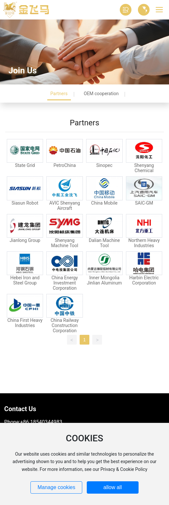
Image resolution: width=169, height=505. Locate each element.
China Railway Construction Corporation (65, 325)
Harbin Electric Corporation (144, 280)
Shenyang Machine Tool (64, 243)
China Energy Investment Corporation (64, 283)
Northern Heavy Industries (144, 243)
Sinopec (104, 165)
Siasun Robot (25, 203)
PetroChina (64, 165)
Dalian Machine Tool (104, 243)
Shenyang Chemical (144, 168)
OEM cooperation (101, 93)
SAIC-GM (144, 203)
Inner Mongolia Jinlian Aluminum (104, 280)
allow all (112, 487)
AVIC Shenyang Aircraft (64, 205)
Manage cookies (56, 487)
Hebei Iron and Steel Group (24, 280)
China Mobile (104, 203)
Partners (59, 93)
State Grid (25, 165)
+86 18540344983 (41, 422)
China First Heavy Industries (25, 323)
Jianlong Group (25, 240)
